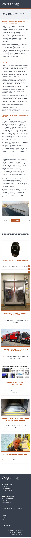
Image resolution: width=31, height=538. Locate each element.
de (29, 269)
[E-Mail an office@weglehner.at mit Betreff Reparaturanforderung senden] (29, 266)
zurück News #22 (5, 220)
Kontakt (4, 517)
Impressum (5, 523)
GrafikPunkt (18, 532)
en (29, 271)
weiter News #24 (25, 220)
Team (3, 519)
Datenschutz (6, 525)
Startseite (5, 515)
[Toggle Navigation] (28, 4)
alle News (15, 220)
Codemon (20, 534)
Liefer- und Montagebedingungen (12, 508)
